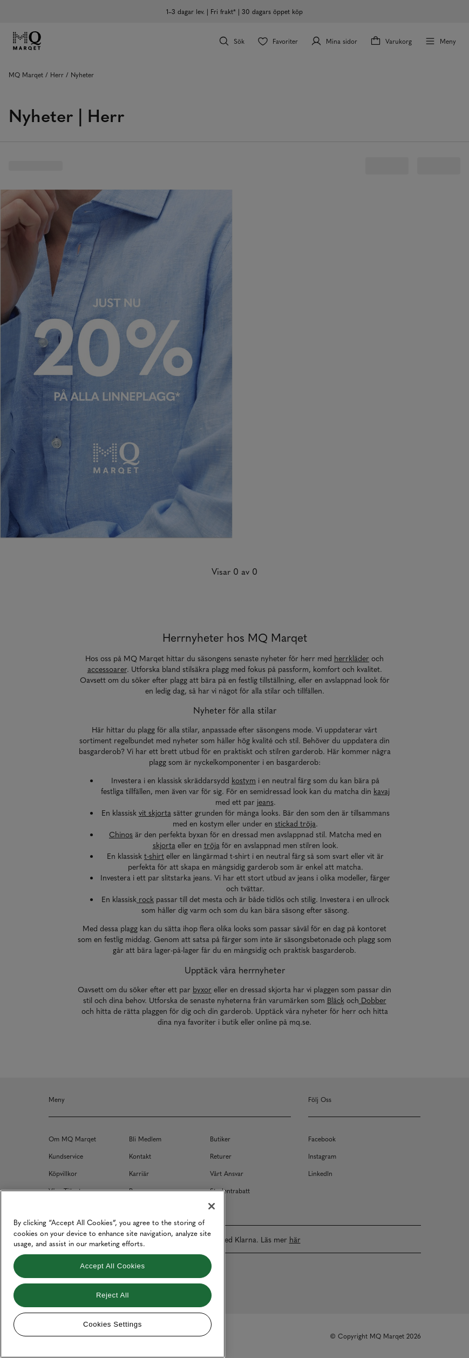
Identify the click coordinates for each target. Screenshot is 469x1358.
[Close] (211, 1206)
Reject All (112, 1295)
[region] (112, 1274)
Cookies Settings (112, 1324)
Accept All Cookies (112, 1266)
